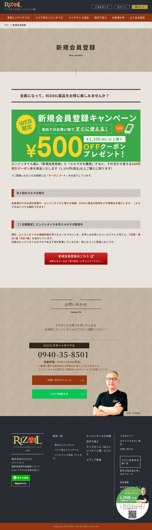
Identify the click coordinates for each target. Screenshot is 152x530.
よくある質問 (137, 17)
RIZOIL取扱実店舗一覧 (130, 462)
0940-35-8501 (63, 354)
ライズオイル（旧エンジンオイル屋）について (98, 450)
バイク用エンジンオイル (49, 17)
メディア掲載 (93, 459)
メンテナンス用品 (79, 17)
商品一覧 (58, 436)
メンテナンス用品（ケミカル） (67, 456)
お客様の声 (118, 17)
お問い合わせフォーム (59, 380)
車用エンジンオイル (18, 17)
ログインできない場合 (130, 442)
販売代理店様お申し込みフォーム (130, 472)
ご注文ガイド (102, 6)
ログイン (122, 6)
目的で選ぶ (100, 17)
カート (141, 6)
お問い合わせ (126, 449)
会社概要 (124, 482)
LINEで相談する (59, 394)
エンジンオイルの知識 (98, 436)
